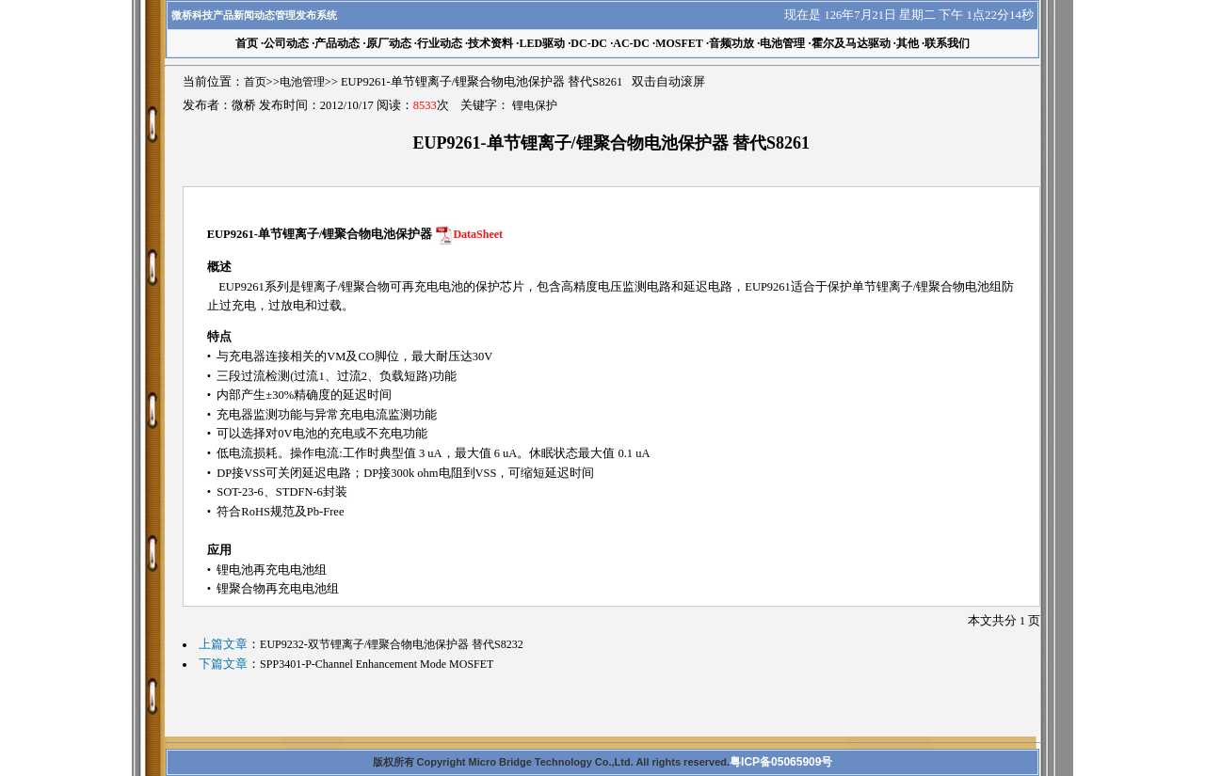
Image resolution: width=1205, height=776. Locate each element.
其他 (907, 43)
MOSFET (679, 43)
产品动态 (337, 43)
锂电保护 (534, 105)
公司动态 (286, 43)
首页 (255, 81)
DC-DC (588, 43)
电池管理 (782, 43)
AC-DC (631, 43)
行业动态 (439, 43)
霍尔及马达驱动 (851, 43)
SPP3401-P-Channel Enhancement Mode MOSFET (376, 664)
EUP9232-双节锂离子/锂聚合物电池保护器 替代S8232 (391, 644)
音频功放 (731, 43)
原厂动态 (388, 43)
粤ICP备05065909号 (781, 761)
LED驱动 (542, 43)
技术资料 (490, 43)
